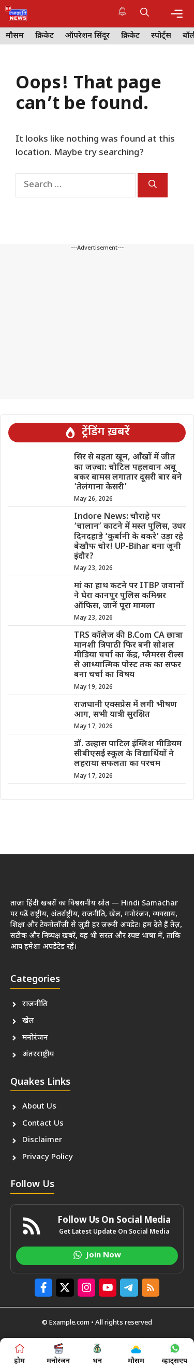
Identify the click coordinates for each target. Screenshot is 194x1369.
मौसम (15, 36)
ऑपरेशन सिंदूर (87, 36)
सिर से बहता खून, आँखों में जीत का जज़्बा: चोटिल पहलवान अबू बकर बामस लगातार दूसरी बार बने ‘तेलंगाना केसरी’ (128, 472)
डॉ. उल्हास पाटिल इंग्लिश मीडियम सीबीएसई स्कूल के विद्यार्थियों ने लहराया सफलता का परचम (128, 754)
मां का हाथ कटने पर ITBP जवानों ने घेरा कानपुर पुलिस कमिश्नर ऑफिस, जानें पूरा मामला (129, 596)
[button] (144, 13)
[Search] (153, 185)
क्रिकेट (44, 36)
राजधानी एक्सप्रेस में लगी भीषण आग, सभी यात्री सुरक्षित (125, 710)
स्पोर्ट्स (161, 36)
